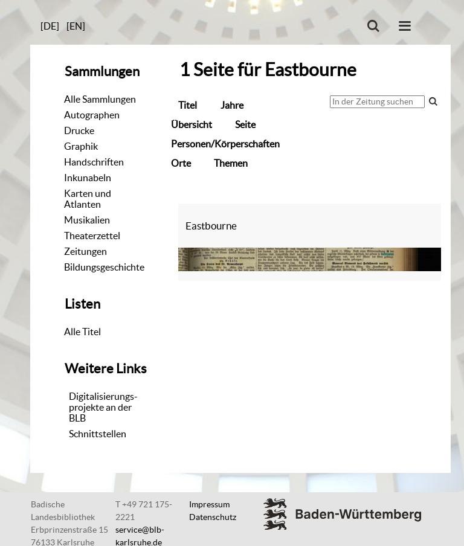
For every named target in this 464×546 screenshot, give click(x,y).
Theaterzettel (92, 235)
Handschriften (94, 161)
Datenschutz (212, 517)
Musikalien (87, 219)
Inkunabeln (87, 177)
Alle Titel (82, 331)
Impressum (209, 504)
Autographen (92, 114)
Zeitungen (85, 251)
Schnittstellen (97, 433)
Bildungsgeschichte (104, 267)
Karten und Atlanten (87, 199)
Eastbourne (211, 225)
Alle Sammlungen (100, 99)
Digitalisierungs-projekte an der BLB (103, 407)
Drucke (79, 130)
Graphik (81, 146)
